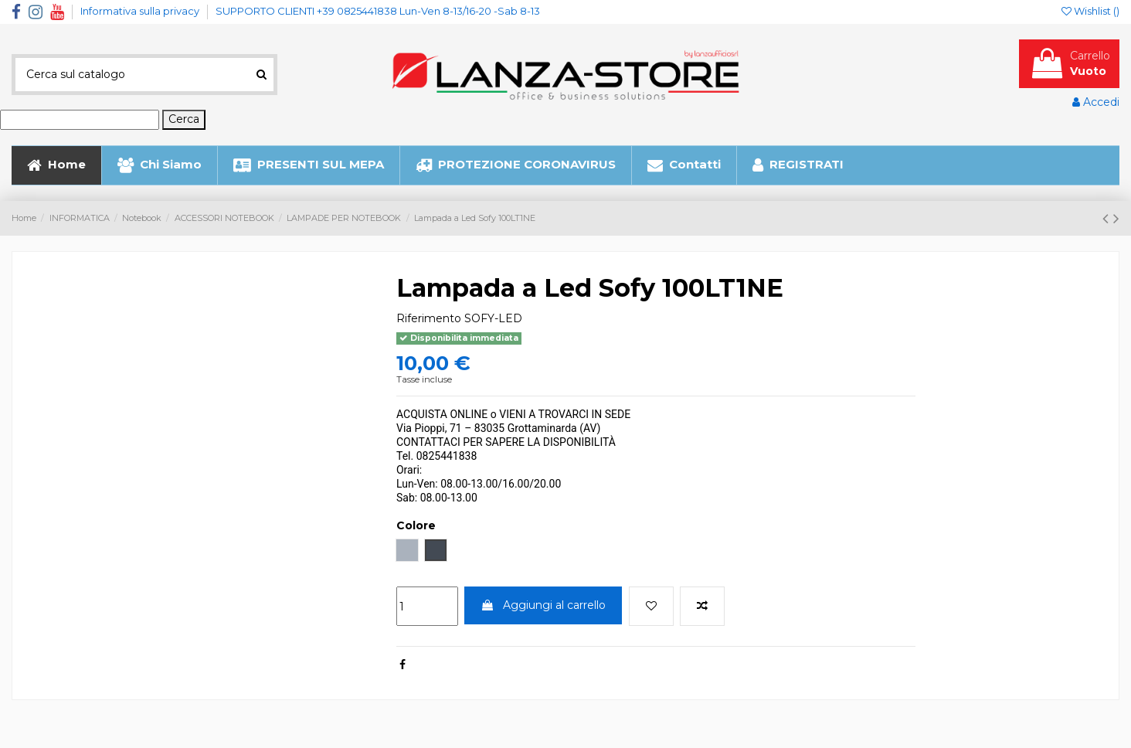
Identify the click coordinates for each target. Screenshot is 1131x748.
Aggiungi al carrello (543, 605)
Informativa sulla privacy (141, 11)
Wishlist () (1090, 11)
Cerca (183, 119)
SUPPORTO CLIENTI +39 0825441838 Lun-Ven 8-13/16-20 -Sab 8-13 (378, 11)
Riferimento (428, 318)
